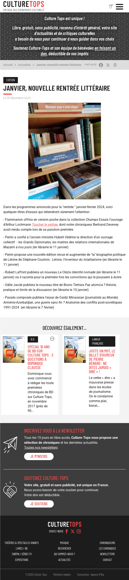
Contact (107, 560)
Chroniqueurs (107, 543)
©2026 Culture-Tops (36, 574)
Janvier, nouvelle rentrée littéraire (58, 64)
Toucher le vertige (45, 225)
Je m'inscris (38, 456)
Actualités (24, 64)
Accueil (7, 64)
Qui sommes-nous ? (64, 554)
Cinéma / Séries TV (22, 554)
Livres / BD (22, 548)
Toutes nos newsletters (41, 448)
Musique (64, 543)
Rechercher (64, 548)
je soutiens (39, 504)
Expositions (21, 560)
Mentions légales (62, 574)
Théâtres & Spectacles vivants (22, 543)
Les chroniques (107, 548)
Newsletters (107, 554)
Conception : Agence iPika (90, 574)
